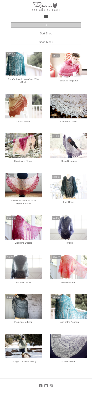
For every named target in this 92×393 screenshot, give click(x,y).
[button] (46, 16)
